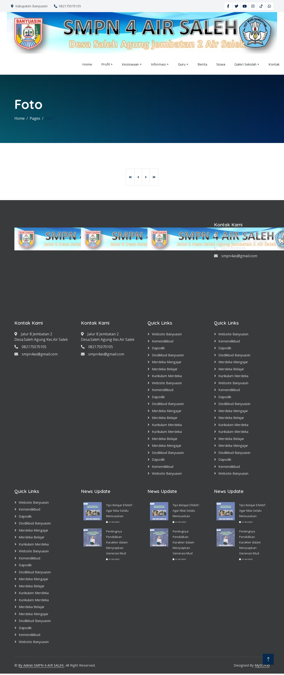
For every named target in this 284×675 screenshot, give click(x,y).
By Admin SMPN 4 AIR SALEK (41, 665)
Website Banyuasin (167, 334)
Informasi (158, 64)
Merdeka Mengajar (167, 362)
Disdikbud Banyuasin (168, 355)
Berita (202, 64)
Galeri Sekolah (245, 64)
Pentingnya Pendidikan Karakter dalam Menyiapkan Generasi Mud (117, 542)
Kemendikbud (162, 341)
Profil (105, 64)
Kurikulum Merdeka (167, 375)
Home (87, 64)
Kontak (273, 64)
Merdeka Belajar (165, 369)
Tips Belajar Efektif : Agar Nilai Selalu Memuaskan (119, 510)
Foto (49, 118)
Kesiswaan (130, 64)
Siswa (220, 64)
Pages (35, 118)
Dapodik (158, 348)
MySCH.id (262, 665)
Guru (181, 64)
